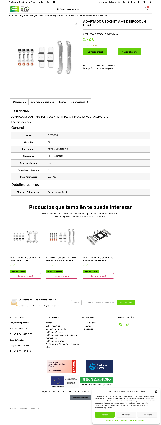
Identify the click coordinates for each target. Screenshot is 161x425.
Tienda (49, 322)
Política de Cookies (112, 420)
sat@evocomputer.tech (19, 345)
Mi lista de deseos (90, 322)
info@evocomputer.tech (20, 323)
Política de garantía (55, 341)
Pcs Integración (21, 15)
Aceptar (105, 415)
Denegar (126, 415)
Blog (48, 347)
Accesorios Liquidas (52, 15)
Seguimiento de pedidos (57, 329)
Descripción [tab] (19, 101)
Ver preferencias (147, 415)
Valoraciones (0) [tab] (80, 101)
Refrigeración (36, 15)
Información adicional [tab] (42, 101)
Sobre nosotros (53, 326)
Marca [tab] (62, 101)
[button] (156, 391)
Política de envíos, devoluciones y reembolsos (61, 336)
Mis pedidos (87, 329)
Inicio (11, 15)
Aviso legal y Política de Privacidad (133, 420)
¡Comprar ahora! (95, 51)
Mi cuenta (86, 326)
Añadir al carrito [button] (18, 271)
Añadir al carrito (129, 51)
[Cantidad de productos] (112, 51)
